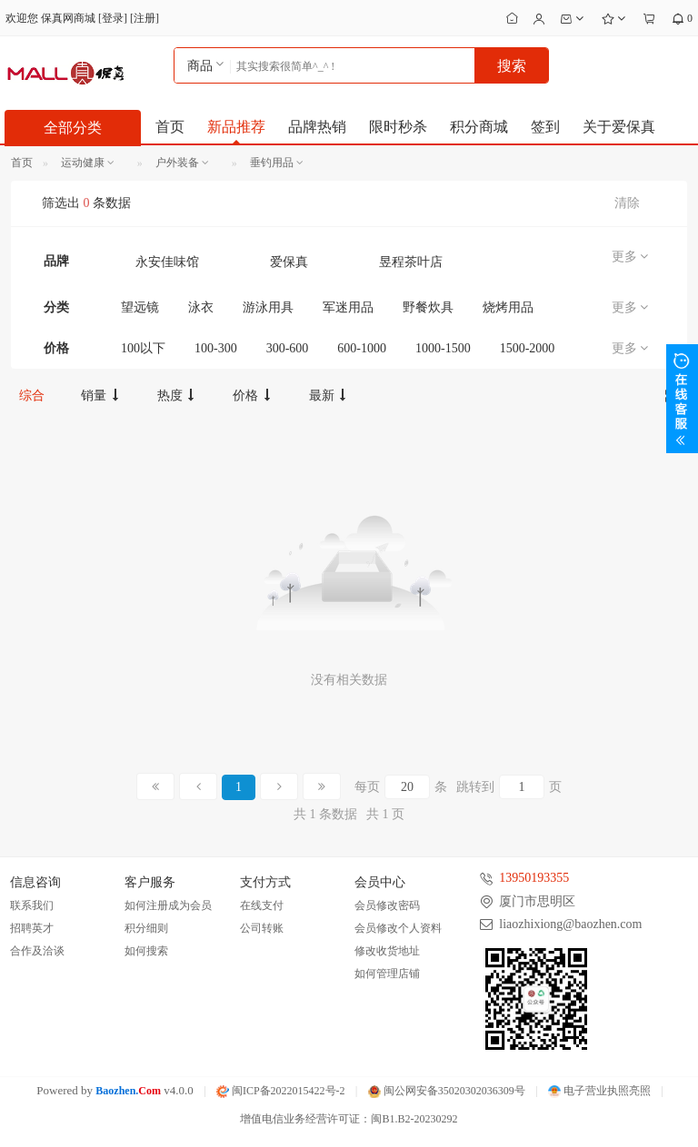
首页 (169, 126)
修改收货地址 (387, 950)
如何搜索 (146, 950)
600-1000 (361, 348)
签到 (545, 126)
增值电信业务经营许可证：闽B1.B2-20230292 (348, 1118)
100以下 (143, 348)
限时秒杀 (398, 126)
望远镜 (140, 307)
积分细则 (146, 928)
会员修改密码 (387, 905)
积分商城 (479, 126)
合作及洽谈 (37, 950)
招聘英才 (32, 928)
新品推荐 (236, 126)
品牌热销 (317, 126)
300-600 (287, 348)
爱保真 (289, 262)
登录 (113, 18)
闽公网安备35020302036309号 (446, 1090)
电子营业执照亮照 (599, 1090)
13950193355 (534, 878)
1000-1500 (443, 348)
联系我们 (32, 905)
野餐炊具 (428, 307)
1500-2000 (527, 348)
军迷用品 (348, 307)
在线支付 (262, 905)
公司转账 (262, 928)
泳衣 (201, 307)
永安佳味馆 (167, 262)
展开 (682, 398)
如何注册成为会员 (168, 905)
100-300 (215, 348)
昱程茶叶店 (411, 262)
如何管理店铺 (387, 973)
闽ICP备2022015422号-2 (280, 1090)
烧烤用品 (508, 307)
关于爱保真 (619, 126)
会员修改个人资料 (398, 928)
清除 (627, 203)
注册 (144, 18)
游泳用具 (268, 307)
